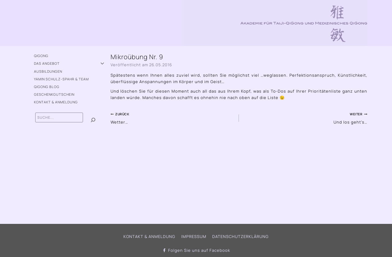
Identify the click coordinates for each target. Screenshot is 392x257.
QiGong (41, 55)
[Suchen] (93, 120)
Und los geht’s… (305, 118)
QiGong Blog (46, 86)
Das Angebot (47, 63)
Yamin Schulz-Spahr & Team (61, 79)
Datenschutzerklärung (240, 236)
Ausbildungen (48, 71)
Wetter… (173, 118)
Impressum (193, 236)
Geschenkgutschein (54, 94)
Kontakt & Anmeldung (56, 102)
